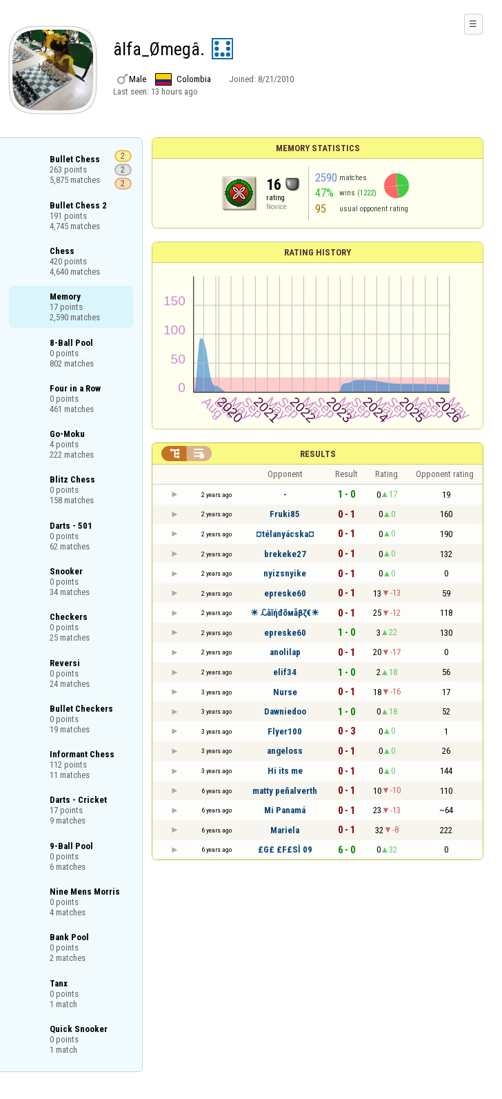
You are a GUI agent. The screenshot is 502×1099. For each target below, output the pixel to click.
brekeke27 (285, 554)
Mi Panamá (284, 810)
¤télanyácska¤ (285, 534)
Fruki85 (285, 514)
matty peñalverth (284, 791)
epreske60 (285, 593)
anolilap (285, 652)
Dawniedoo (285, 711)
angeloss (285, 751)
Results (318, 454)
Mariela (284, 830)
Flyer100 (285, 731)
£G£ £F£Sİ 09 (285, 849)
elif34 (285, 672)
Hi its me (285, 771)
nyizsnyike (284, 573)
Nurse (285, 692)
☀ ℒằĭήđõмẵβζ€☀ (284, 612)
